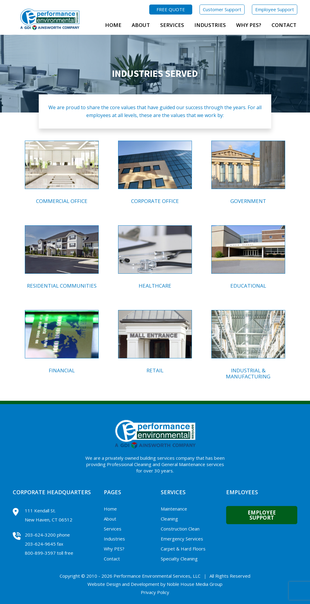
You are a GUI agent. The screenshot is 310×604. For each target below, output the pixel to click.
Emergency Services (182, 539)
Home (113, 24)
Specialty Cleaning (179, 559)
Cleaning (169, 519)
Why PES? (248, 24)
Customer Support (222, 9)
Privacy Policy (155, 592)
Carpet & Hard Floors (183, 549)
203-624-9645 (40, 544)
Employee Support (274, 9)
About (141, 24)
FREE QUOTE (171, 9)
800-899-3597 (40, 553)
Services (172, 24)
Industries (210, 24)
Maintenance (174, 509)
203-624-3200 (40, 535)
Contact (284, 24)
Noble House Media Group (195, 584)
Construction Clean (180, 529)
